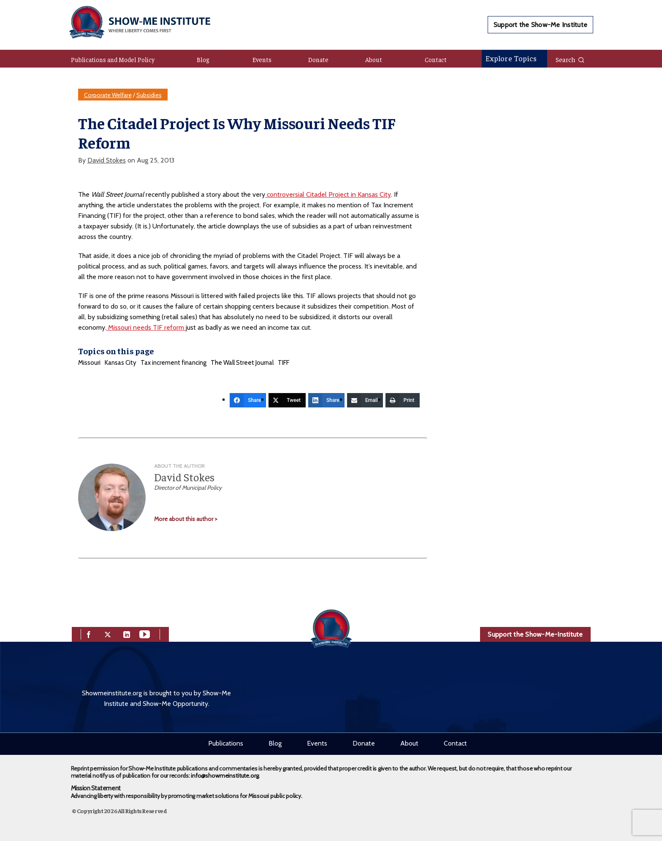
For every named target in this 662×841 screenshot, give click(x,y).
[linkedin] (126, 633)
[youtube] (144, 633)
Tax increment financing (173, 362)
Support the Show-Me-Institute (535, 634)
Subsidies (149, 95)
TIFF (283, 362)
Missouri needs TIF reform (146, 327)
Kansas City (120, 362)
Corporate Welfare (108, 95)
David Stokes (106, 160)
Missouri (89, 362)
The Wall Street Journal (242, 362)
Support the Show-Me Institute (540, 25)
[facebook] (88, 633)
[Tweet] (287, 400)
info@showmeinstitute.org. (225, 775)
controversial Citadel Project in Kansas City (328, 194)
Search (570, 59)
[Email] (365, 400)
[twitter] (107, 633)
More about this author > (185, 519)
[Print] (402, 400)
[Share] (248, 400)
